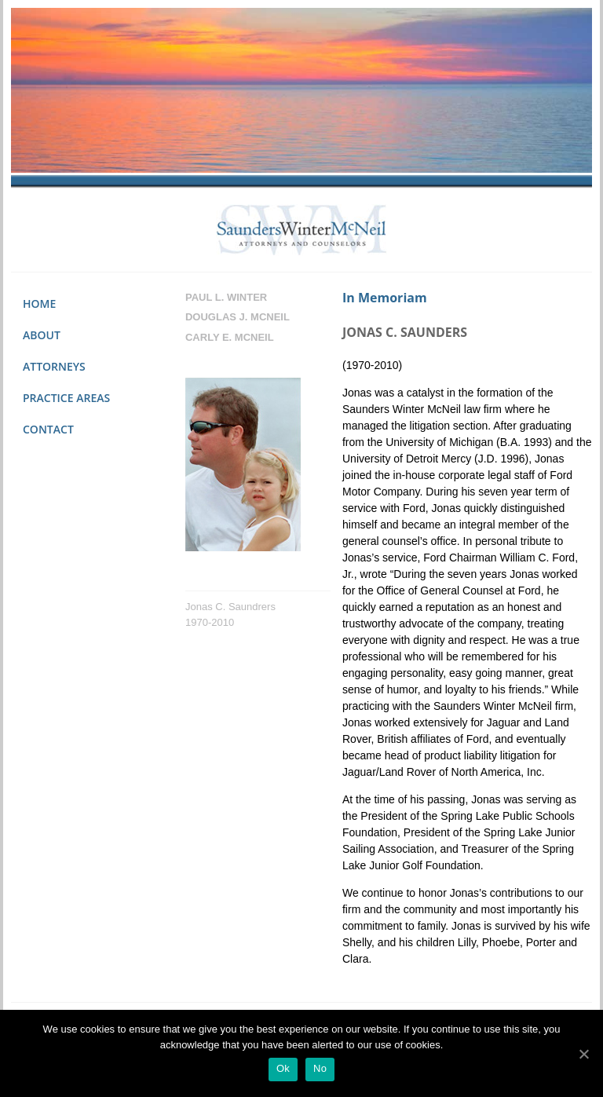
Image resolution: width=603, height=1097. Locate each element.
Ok (283, 1068)
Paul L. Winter (226, 297)
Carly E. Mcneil (229, 337)
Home (39, 303)
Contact (48, 429)
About (41, 334)
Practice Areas (66, 397)
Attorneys (54, 366)
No (320, 1068)
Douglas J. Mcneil (237, 317)
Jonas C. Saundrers (230, 606)
